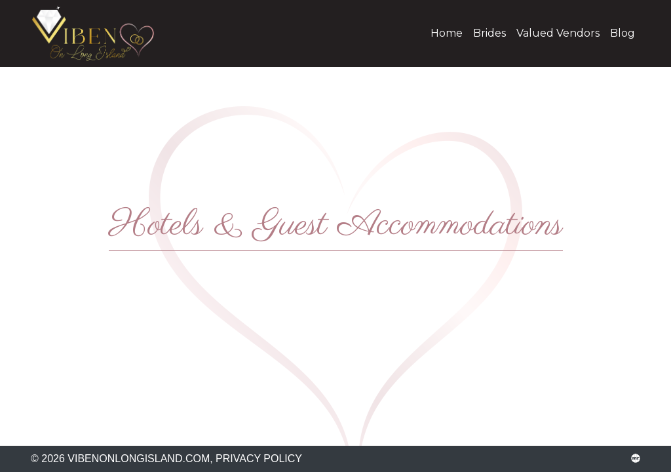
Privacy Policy (259, 458)
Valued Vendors (558, 33)
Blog (622, 33)
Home (447, 33)
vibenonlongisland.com (103, 33)
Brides (489, 33)
